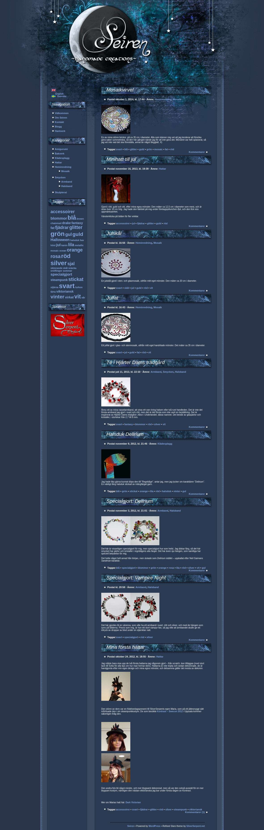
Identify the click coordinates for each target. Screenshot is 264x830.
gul (184, 491)
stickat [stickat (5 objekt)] (75, 279)
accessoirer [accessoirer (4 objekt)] (63, 211)
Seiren (130, 826)
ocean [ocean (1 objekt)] (62, 250)
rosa (171, 567)
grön (149, 149)
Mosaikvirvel (119, 90)
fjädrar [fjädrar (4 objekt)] (62, 227)
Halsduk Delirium (125, 434)
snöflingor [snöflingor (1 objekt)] (56, 270)
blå (126, 149)
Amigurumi (61, 149)
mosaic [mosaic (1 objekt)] (55, 250)
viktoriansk (195, 809)
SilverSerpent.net (195, 826)
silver (157, 424)
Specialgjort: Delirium (129, 501)
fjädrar (141, 223)
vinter (176, 491)
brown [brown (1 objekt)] (80, 218)
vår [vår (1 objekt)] (83, 297)
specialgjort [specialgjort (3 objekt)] (61, 274)
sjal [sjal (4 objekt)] (70, 263)
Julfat (112, 298)
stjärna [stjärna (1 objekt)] (54, 287)
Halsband (66, 186)
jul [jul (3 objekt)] (58, 245)
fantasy (128, 424)
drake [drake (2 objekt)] (66, 223)
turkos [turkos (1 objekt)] (79, 287)
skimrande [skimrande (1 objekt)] (56, 268)
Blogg (58, 126)
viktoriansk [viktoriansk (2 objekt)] (65, 291)
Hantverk (60, 131)
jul (133, 223)
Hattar (58, 162)
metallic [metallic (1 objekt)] (79, 245)
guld (141, 149)
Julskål (113, 233)
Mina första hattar (125, 647)
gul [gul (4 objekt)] (68, 234)
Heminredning (63, 167)
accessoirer (123, 223)
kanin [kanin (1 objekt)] (64, 245)
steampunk (180, 809)
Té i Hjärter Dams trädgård (135, 362)
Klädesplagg (62, 158)
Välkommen (62, 113)
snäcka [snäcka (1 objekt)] (72, 268)
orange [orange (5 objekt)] (75, 249)
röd (172, 149)
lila (151, 491)
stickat (133, 491)
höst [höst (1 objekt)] (53, 245)
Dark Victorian (133, 802)
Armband (66, 181)
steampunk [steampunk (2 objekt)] (59, 280)
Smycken (60, 177)
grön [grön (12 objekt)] (58, 233)
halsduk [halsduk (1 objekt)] (74, 240)
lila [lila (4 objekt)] (71, 244)
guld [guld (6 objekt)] (77, 234)
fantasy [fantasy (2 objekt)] (77, 223)
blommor (140, 424)
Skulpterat (61, 192)
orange (144, 491)
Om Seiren (61, 117)
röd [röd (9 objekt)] (66, 256)
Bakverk (59, 153)
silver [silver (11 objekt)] (59, 263)
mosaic (158, 149)
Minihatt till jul (121, 159)
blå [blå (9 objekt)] (72, 217)
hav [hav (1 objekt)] (82, 240)
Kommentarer (197, 152)
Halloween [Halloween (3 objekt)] (60, 239)
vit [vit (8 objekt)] (77, 296)
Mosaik (65, 171)
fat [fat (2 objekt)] (53, 228)
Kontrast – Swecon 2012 (170, 711)
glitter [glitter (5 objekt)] (75, 227)
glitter (133, 149)
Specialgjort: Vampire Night (136, 577)
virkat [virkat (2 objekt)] (69, 297)
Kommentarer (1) (195, 812)
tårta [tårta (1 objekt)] (53, 291)
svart (119, 149)
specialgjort (129, 567)
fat (166, 149)
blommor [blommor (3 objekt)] (59, 218)
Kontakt (59, 122)
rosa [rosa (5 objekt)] (56, 256)
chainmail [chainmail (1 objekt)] (56, 223)
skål (126, 288)
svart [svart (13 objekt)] (67, 285)
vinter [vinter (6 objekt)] (57, 297)
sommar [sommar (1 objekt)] (67, 270)
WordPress (155, 826)
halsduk (166, 491)
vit (151, 288)
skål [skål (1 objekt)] (65, 268)
